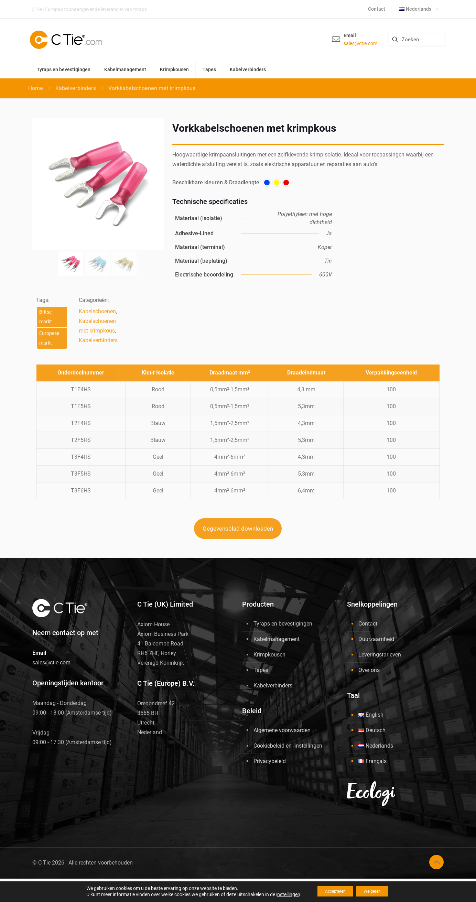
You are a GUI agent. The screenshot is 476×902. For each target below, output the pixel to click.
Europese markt (49, 338)
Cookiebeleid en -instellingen (287, 745)
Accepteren (331, 891)
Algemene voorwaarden (282, 730)
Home (35, 88)
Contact (367, 623)
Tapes (260, 670)
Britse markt (45, 317)
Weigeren (376, 891)
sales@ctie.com (360, 43)
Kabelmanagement (276, 639)
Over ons (369, 670)
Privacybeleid (269, 761)
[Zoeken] (417, 39)
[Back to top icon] (436, 862)
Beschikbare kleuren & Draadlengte (215, 182)
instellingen (280, 894)
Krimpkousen (269, 654)
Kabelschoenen (97, 311)
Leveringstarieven (379, 654)
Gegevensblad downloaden (238, 528)
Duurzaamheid (376, 639)
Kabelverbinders (75, 88)
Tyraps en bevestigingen (282, 623)
